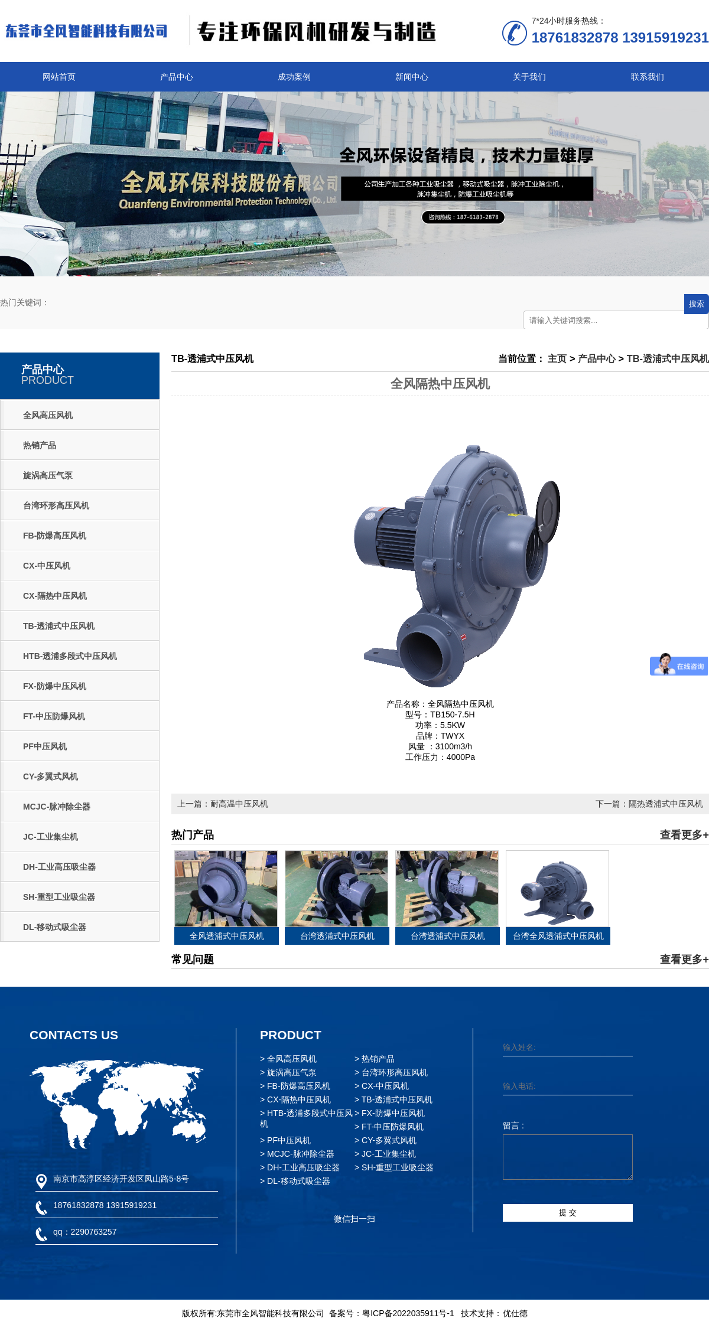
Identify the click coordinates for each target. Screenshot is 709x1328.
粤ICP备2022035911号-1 (408, 1313)
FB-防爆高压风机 (54, 535)
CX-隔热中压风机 (55, 596)
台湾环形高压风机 (56, 505)
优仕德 (515, 1313)
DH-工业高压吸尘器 (59, 867)
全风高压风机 (48, 415)
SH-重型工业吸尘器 (59, 897)
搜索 (696, 303)
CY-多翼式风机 (50, 776)
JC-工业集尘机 (50, 836)
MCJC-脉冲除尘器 (56, 806)
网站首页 (59, 76)
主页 (557, 358)
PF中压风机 (45, 746)
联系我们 (647, 76)
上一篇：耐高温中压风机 (222, 803)
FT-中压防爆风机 (54, 716)
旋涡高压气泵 (48, 475)
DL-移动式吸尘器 (54, 927)
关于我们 (529, 76)
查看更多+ (684, 835)
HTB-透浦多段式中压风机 (70, 656)
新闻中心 (411, 76)
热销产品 (39, 445)
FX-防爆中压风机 (54, 686)
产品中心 (176, 76)
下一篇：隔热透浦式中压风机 (649, 803)
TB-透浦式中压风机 (59, 626)
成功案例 (294, 76)
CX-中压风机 (46, 565)
